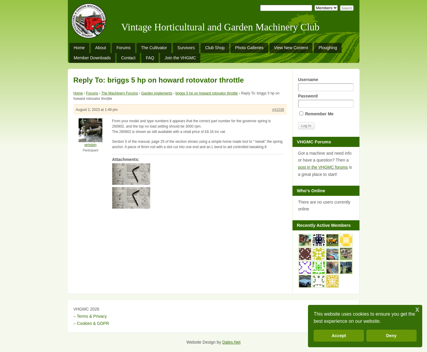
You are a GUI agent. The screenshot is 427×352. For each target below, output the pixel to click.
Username (326, 84)
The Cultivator (154, 47)
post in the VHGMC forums (323, 167)
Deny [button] (391, 335)
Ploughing (327, 47)
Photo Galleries (249, 47)
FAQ (150, 57)
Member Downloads (92, 57)
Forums (123, 47)
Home (79, 47)
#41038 (278, 110)
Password (326, 101)
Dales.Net (231, 342)
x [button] (417, 309)
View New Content (291, 47)
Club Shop (214, 47)
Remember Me (316, 113)
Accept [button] (339, 335)
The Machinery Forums (119, 93)
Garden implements (156, 93)
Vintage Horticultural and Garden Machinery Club (220, 27)
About (100, 47)
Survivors (186, 47)
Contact (128, 57)
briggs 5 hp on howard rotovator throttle (207, 93)
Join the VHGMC (180, 57)
